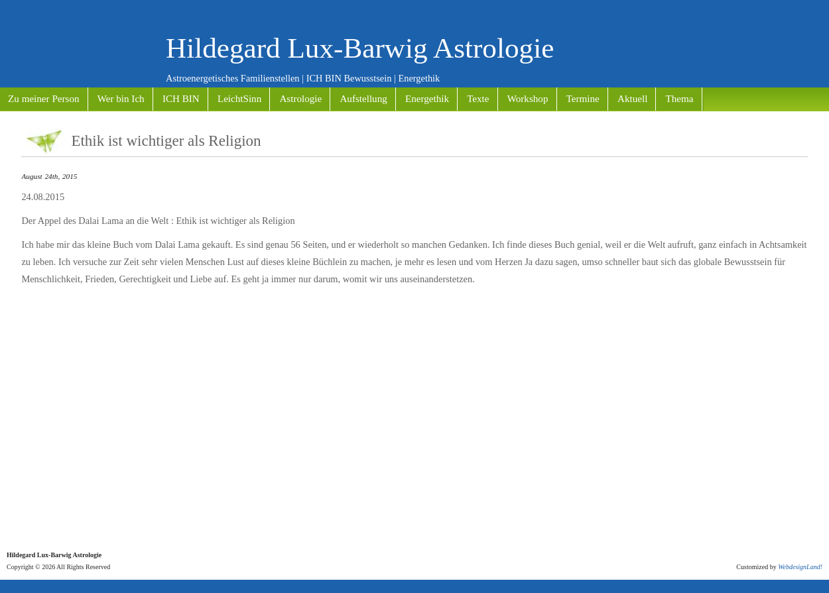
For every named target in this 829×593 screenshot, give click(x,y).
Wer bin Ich (121, 98)
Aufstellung (363, 98)
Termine (583, 98)
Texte (478, 98)
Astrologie (300, 98)
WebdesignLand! (800, 566)
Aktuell (632, 98)
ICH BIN (181, 98)
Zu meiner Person (43, 98)
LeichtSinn (239, 98)
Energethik (427, 98)
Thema (680, 98)
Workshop (527, 98)
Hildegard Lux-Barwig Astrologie (360, 48)
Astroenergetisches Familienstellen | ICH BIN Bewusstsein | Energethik (303, 78)
